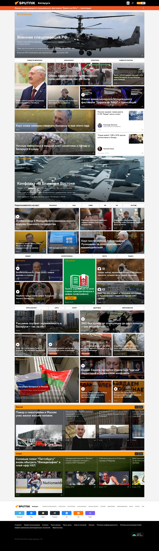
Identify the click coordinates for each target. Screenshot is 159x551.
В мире (103, 506)
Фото (99, 261)
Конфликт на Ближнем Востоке (46, 183)
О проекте (18, 525)
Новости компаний (80, 525)
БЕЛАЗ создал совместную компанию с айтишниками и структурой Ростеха (41, 394)
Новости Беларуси (49, 506)
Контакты (45, 525)
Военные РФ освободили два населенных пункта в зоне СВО (42, 52)
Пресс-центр (20, 210)
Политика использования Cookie (131, 525)
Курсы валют (93, 506)
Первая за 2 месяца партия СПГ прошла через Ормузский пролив (44, 188)
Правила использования (32, 525)
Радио (83, 359)
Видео (83, 88)
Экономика (81, 506)
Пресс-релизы (56, 525)
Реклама (91, 525)
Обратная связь (58, 528)
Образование (122, 506)
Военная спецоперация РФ (42, 37)
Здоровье (111, 506)
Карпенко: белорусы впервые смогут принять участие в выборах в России (40, 398)
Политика (71, 506)
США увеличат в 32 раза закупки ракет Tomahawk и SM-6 (41, 197)
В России (62, 506)
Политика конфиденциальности (107, 525)
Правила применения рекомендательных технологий (32, 528)
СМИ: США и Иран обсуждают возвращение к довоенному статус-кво (46, 192)
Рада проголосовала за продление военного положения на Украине (45, 48)
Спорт (137, 506)
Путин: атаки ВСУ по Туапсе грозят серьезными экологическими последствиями (44, 43)
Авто (131, 506)
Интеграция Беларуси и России (32, 386)
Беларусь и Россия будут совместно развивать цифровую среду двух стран (40, 390)
